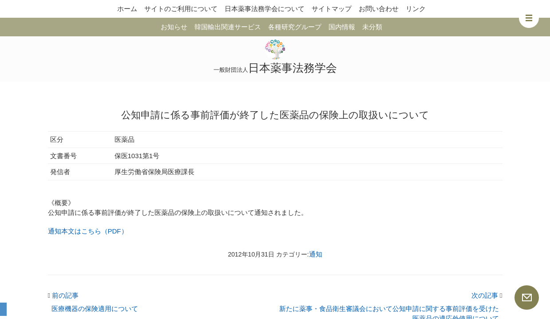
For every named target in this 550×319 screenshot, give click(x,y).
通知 (315, 254)
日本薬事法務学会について (265, 8)
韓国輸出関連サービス (227, 27)
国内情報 (341, 27)
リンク (416, 8)
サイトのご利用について (181, 8)
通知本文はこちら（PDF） (88, 231)
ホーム (127, 8)
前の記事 (63, 295)
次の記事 (487, 295)
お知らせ (174, 27)
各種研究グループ (294, 27)
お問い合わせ (379, 8)
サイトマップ (332, 8)
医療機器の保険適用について (94, 308)
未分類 (372, 27)
